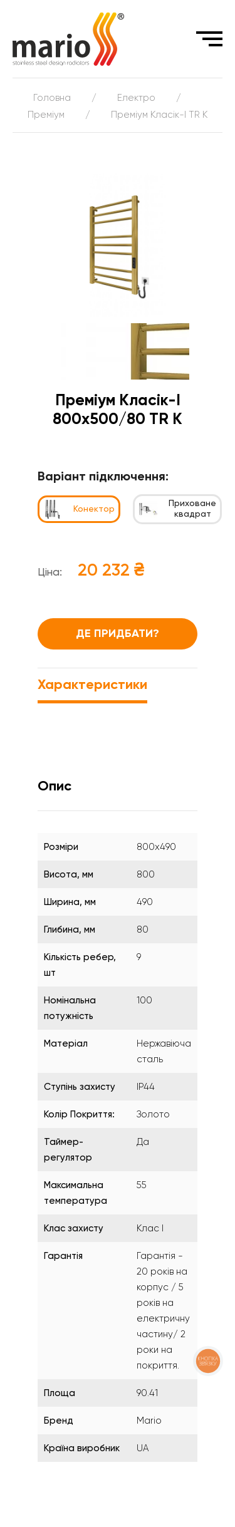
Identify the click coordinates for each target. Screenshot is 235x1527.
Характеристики (92, 685)
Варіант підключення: (103, 477)
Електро (136, 98)
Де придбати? (117, 633)
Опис (54, 787)
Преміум (46, 115)
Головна (52, 98)
